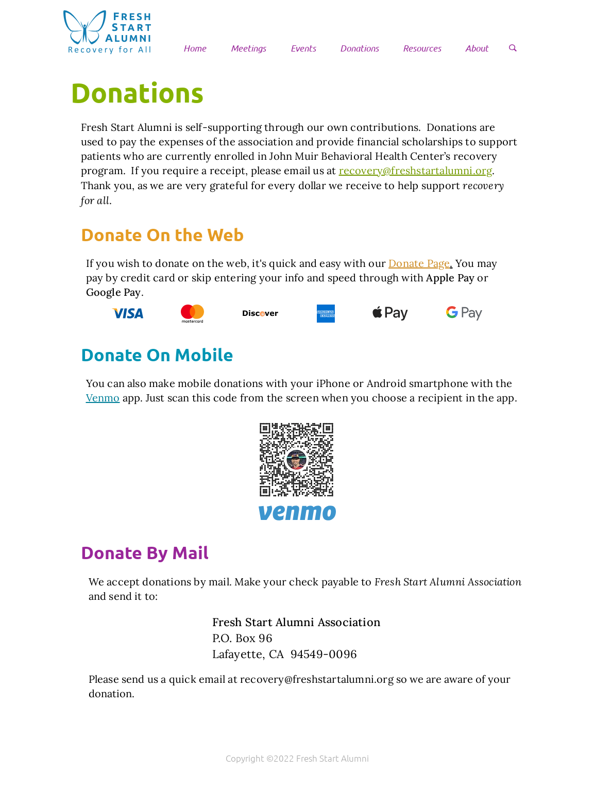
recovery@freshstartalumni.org (416, 170)
